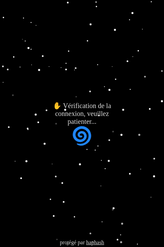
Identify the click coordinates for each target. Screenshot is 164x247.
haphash (95, 242)
